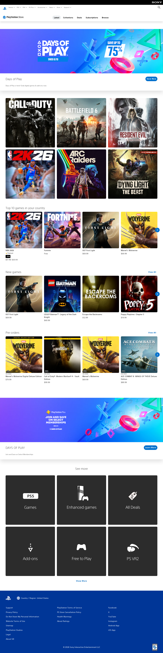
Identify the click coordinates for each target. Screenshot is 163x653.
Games (10, 7)
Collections (68, 15)
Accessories (41, 7)
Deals (79, 15)
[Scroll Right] (157, 227)
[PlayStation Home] (4, 7)
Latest (56, 15)
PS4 (24, 7)
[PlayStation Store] (14, 14)
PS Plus (31, 7)
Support (66, 7)
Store (58, 7)
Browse (105, 15)
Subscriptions (92, 15)
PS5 (18, 7)
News (51, 7)
